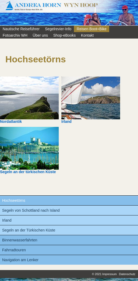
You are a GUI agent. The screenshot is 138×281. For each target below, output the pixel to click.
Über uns (40, 35)
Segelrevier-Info (58, 29)
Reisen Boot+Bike (92, 29)
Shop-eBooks (64, 35)
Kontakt (87, 35)
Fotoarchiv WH (15, 35)
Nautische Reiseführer (21, 29)
